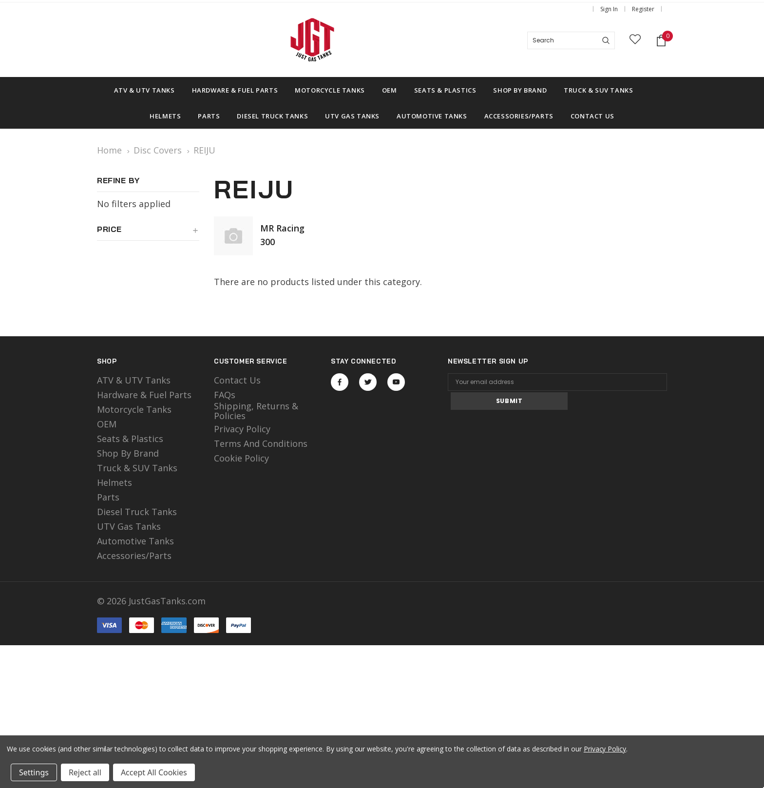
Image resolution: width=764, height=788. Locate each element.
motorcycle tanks (134, 409)
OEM (106, 424)
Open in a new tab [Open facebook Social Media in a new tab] (339, 382)
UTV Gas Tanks (129, 526)
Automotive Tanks (135, 541)
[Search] (605, 40)
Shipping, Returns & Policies (256, 411)
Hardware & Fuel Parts (144, 395)
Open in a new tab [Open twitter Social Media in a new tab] (368, 382)
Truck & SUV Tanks (137, 468)
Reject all (85, 772)
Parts (108, 497)
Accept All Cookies (154, 772)
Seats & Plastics (130, 438)
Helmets (114, 482)
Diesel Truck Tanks (137, 512)
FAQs (224, 395)
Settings (34, 772)
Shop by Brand (128, 453)
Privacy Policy (242, 429)
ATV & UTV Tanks (134, 380)
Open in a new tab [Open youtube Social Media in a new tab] (396, 382)
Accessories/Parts (134, 555)
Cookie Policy (241, 458)
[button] (148, 233)
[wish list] (635, 41)
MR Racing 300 (282, 235)
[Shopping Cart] (661, 41)
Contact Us (237, 380)
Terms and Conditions (260, 443)
